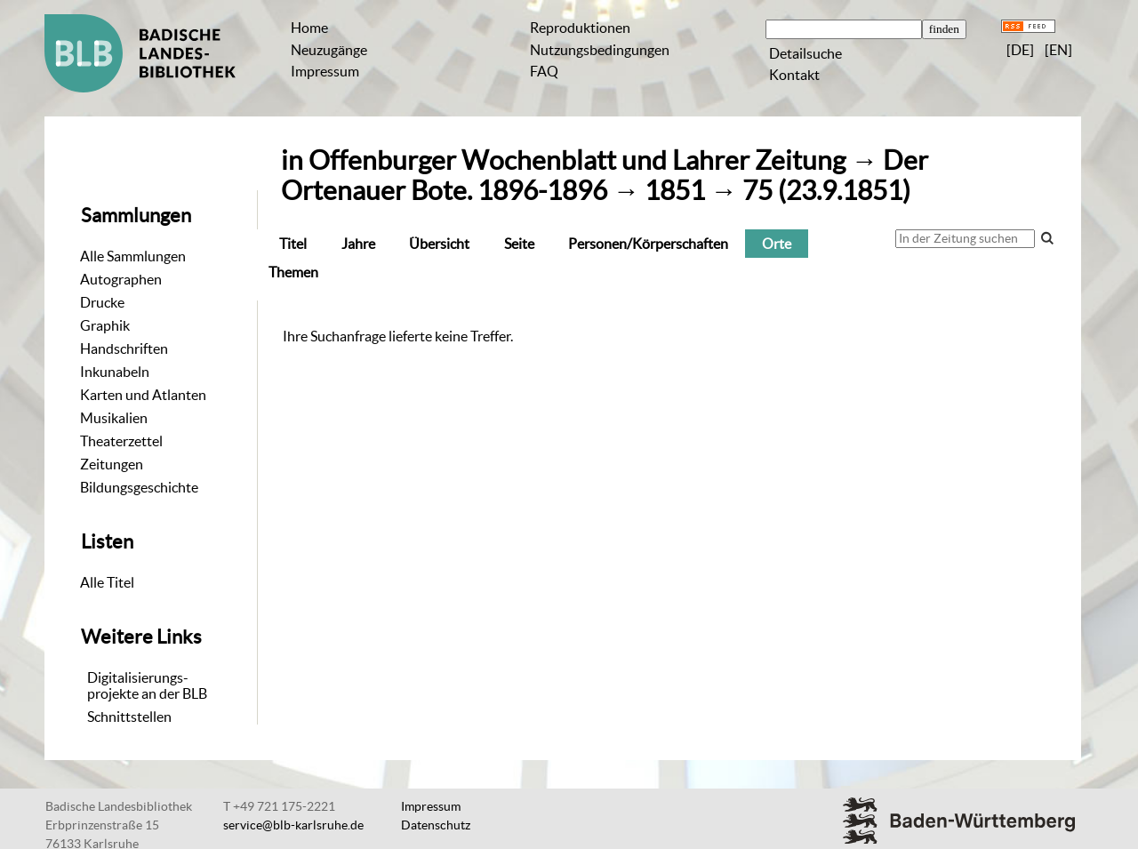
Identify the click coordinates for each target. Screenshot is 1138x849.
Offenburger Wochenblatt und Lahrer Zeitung (577, 160)
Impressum (325, 71)
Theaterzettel (121, 441)
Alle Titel (107, 582)
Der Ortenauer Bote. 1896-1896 (604, 175)
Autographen (121, 279)
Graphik (105, 325)
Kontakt (794, 75)
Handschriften (124, 348)
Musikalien (114, 418)
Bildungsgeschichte (139, 487)
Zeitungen (111, 464)
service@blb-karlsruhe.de (293, 825)
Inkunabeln (114, 372)
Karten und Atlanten (143, 395)
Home (309, 28)
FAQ (544, 71)
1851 (675, 190)
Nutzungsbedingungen (599, 50)
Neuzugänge (329, 50)
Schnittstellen (129, 717)
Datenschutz (435, 825)
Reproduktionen (580, 28)
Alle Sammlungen (133, 256)
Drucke (102, 302)
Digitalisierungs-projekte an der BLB (147, 685)
